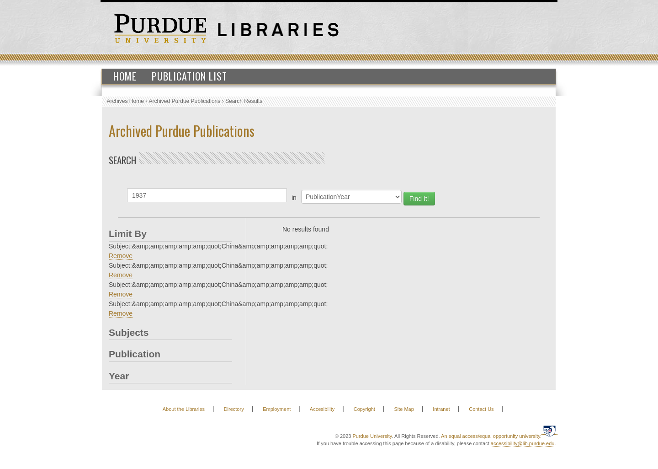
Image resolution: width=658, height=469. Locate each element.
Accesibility (322, 409)
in (294, 197)
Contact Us (481, 409)
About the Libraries (184, 409)
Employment (277, 409)
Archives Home (125, 101)
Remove (121, 255)
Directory (234, 409)
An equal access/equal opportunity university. (491, 436)
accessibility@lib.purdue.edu (523, 443)
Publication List (189, 76)
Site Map (404, 409)
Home (125, 76)
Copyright (364, 409)
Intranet (441, 409)
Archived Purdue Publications (185, 101)
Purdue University (372, 436)
